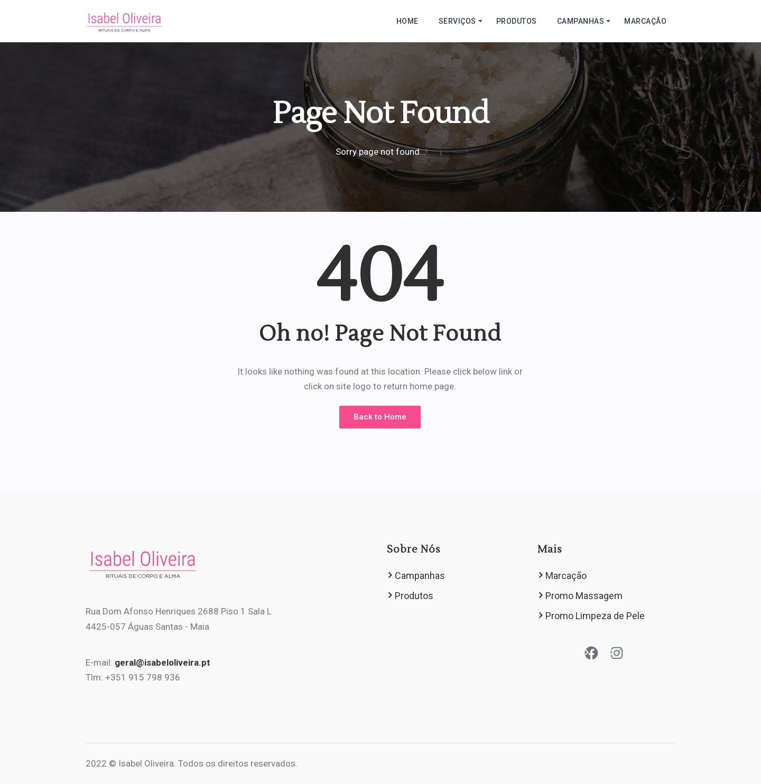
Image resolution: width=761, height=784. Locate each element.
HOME (407, 21)
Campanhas (581, 21)
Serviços (457, 21)
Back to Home (380, 417)
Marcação (645, 21)
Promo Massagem (584, 595)
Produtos (516, 21)
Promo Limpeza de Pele (595, 615)
